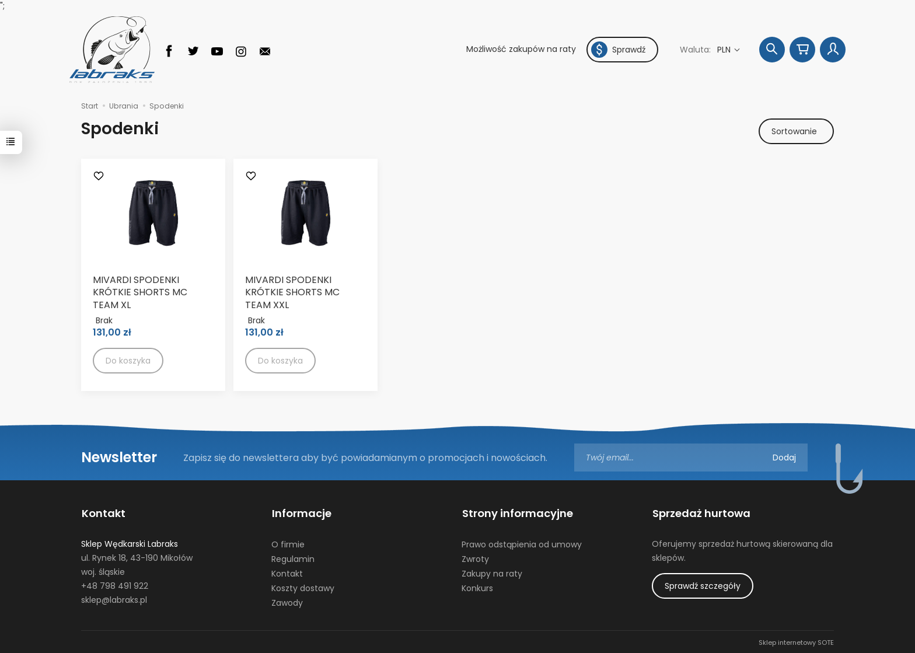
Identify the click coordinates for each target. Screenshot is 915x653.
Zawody (287, 601)
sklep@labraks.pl (114, 598)
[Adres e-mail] (691, 458)
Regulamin (293, 558)
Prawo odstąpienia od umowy (522, 543)
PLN (725, 49)
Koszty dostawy (302, 586)
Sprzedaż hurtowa (701, 513)
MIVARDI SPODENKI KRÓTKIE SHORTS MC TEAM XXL (292, 292)
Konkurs (477, 586)
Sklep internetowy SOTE (796, 641)
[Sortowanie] (796, 131)
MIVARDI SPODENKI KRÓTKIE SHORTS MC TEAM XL (140, 292)
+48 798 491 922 (114, 584)
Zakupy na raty (492, 572)
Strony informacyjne (517, 513)
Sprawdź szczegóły (703, 584)
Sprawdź (618, 49)
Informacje (301, 513)
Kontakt (103, 513)
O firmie (288, 543)
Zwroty (475, 558)
